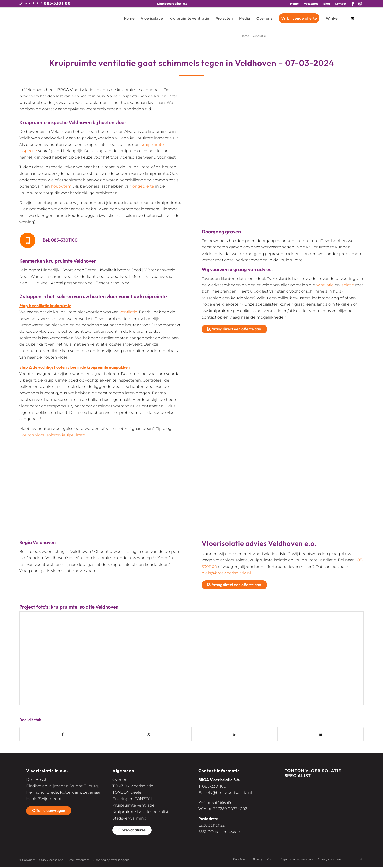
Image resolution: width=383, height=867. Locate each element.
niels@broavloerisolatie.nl (226, 573)
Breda (52, 792)
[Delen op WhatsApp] (234, 734)
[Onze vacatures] (132, 830)
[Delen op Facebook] (63, 734)
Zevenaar (92, 792)
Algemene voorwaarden (296, 859)
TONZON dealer (127, 792)
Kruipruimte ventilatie (133, 805)
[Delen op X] (149, 734)
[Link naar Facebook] (352, 3)
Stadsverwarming (129, 818)
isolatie (347, 285)
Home (294, 3)
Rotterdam (70, 792)
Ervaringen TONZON (132, 798)
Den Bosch (37, 779)
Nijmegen (59, 786)
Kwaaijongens (119, 860)
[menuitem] (294, 3)
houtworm (61, 186)
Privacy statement (77, 860)
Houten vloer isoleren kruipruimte (52, 435)
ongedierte (143, 186)
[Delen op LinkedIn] (320, 734)
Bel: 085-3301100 (60, 240)
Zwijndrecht (50, 798)
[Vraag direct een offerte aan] (234, 329)
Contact (340, 3)
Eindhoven (36, 786)
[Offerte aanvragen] (48, 810)
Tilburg (91, 786)
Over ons (120, 779)
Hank (31, 798)
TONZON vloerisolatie (132, 786)
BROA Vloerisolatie (50, 860)
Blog (326, 3)
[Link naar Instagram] (360, 3)
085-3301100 (57, 3)
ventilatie (128, 312)
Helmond (35, 792)
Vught (76, 786)
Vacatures (311, 3)
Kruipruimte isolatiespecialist (140, 811)
